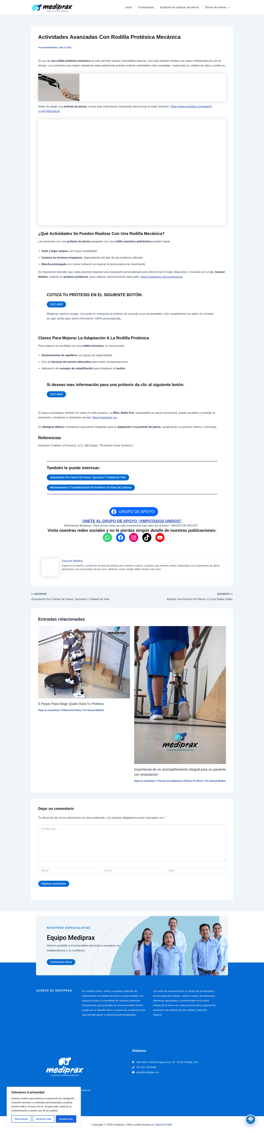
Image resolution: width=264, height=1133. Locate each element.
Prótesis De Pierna (71, 710)
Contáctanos (147, 7)
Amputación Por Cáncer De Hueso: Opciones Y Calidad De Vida (88, 477)
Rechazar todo (43, 1119)
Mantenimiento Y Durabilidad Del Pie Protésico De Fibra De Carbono (91, 487)
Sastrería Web (163, 1124)
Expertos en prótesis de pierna (179, 7)
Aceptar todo (66, 1119)
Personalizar (21, 1119)
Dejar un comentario (49, 710)
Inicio (129, 7)
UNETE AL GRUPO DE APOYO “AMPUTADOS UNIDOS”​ (132, 520)
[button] (228, 7)
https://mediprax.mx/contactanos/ (162, 276)
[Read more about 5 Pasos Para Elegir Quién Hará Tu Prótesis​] (84, 661)
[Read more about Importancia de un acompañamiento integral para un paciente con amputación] (180, 694)
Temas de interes (217, 7)
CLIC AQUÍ (56, 304)
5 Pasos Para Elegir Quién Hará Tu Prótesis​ (71, 703)
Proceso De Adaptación (170, 780)
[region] (44, 1106)
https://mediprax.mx (104, 417)
